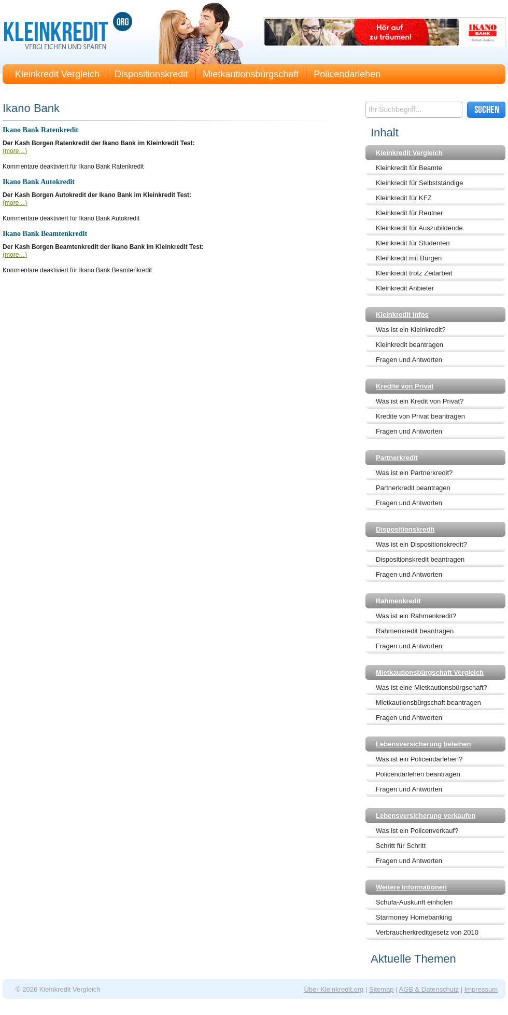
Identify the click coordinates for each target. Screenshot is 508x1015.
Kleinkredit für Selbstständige (419, 183)
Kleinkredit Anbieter (405, 288)
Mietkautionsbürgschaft (251, 74)
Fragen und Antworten (409, 360)
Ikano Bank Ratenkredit (40, 130)
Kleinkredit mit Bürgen (409, 258)
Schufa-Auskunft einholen (414, 902)
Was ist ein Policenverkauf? (417, 831)
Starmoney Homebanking (414, 917)
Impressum (481, 989)
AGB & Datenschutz (429, 989)
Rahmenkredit (398, 601)
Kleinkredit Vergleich (57, 74)
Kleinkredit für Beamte (409, 168)
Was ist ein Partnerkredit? (414, 473)
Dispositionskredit (151, 74)
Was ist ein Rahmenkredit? (416, 616)
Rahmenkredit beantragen (415, 631)
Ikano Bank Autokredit (39, 182)
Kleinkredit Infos (402, 314)
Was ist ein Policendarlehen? (419, 759)
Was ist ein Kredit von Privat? (419, 401)
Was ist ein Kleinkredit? (411, 329)
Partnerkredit (397, 458)
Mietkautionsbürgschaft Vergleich (430, 672)
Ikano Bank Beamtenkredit (45, 234)
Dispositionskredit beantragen (420, 559)
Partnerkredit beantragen (413, 488)
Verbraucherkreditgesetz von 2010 (427, 932)
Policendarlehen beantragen (418, 774)
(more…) (15, 151)
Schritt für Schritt (401, 846)
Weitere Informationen (411, 887)
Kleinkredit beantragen (409, 345)
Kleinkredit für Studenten (412, 243)
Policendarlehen (347, 74)
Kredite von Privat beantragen (420, 416)
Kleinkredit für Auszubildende (419, 228)
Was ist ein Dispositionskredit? (421, 544)
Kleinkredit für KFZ (404, 198)
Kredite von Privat (404, 386)
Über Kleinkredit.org (333, 989)
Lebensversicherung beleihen (423, 744)
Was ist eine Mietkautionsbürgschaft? (431, 687)
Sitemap (381, 989)
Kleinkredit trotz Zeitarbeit (414, 273)
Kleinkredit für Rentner (409, 213)
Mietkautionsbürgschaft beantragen (428, 702)
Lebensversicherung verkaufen (425, 815)
